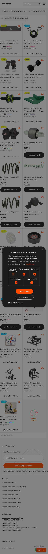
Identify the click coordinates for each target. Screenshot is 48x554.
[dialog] (24, 277)
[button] (15, 303)
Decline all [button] (24, 297)
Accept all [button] (24, 291)
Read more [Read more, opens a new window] (30, 264)
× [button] (42, 249)
